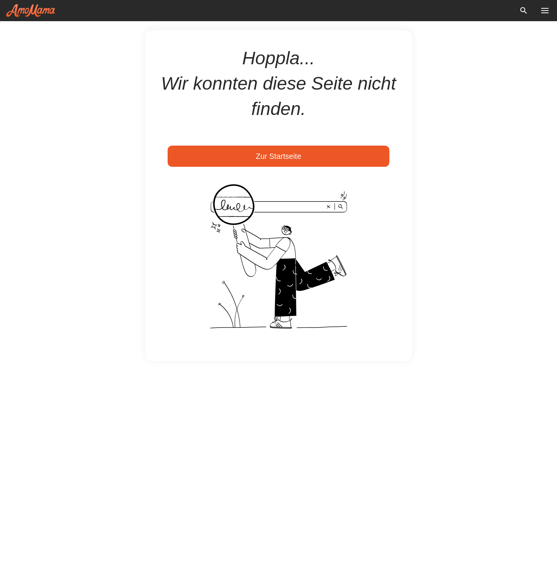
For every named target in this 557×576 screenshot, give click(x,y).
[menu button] (545, 11)
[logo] (30, 10)
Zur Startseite (278, 156)
